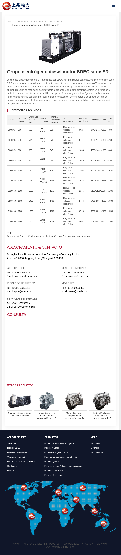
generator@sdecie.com (25, 276)
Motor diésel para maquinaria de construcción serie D (74, 415)
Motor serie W (97, 452)
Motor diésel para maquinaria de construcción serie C (46, 415)
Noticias (10, 470)
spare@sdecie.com (23, 291)
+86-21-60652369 (21, 303)
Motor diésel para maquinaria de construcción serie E (101, 415)
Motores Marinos (51, 448)
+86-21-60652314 (21, 288)
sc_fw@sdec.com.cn (24, 306)
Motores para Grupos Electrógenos (59, 443)
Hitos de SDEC (13, 448)
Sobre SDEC (12, 443)
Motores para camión (53, 470)
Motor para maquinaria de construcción (61, 457)
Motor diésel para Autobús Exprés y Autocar (63, 466)
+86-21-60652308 (75, 288)
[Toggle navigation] (113, 7)
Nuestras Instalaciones (17, 452)
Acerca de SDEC (16, 437)
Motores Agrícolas (52, 461)
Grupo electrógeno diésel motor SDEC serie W (19, 414)
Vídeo (94, 437)
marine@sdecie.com (78, 276)
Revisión (70, 547)
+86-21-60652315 (21, 272)
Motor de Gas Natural (53, 475)
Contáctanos (54, 547)
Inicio (9, 21)
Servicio (102, 544)
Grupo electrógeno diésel (20, 236)
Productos (23, 21)
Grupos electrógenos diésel (48, 21)
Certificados (12, 466)
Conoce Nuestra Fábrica (78, 544)
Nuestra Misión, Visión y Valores (21, 461)
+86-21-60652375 (75, 272)
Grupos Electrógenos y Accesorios (71, 236)
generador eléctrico (43, 236)
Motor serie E (96, 443)
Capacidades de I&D (16, 457)
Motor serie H (96, 448)
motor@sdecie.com (78, 291)
